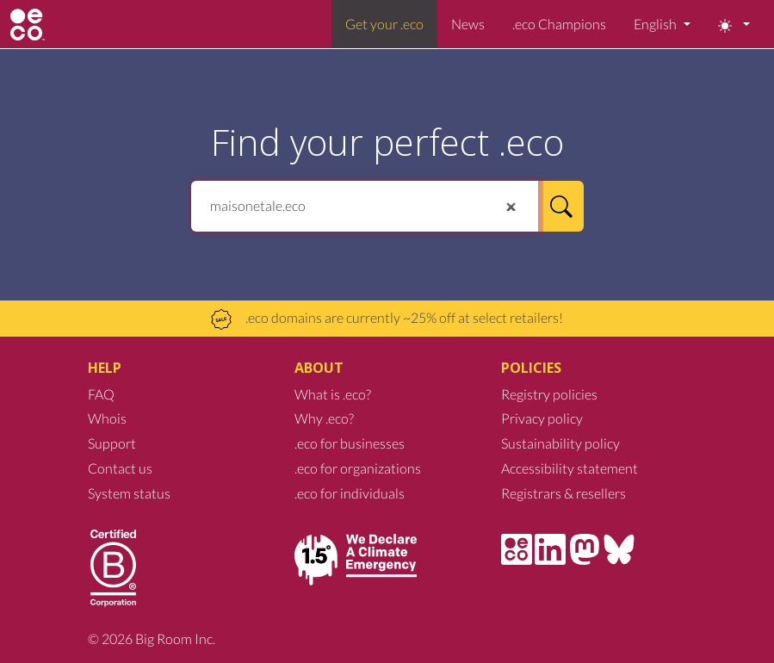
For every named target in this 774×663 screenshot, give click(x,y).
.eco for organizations (357, 468)
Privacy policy (542, 418)
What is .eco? (332, 394)
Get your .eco (384, 23)
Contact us (120, 468)
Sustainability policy (560, 443)
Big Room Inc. (175, 638)
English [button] (656, 23)
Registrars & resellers (563, 493)
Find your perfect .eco (387, 142)
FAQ (101, 394)
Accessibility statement (569, 468)
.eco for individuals (349, 493)
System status (129, 493)
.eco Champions (559, 23)
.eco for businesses (349, 443)
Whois (107, 418)
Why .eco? (324, 418)
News (468, 23)
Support (112, 443)
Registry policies (549, 394)
